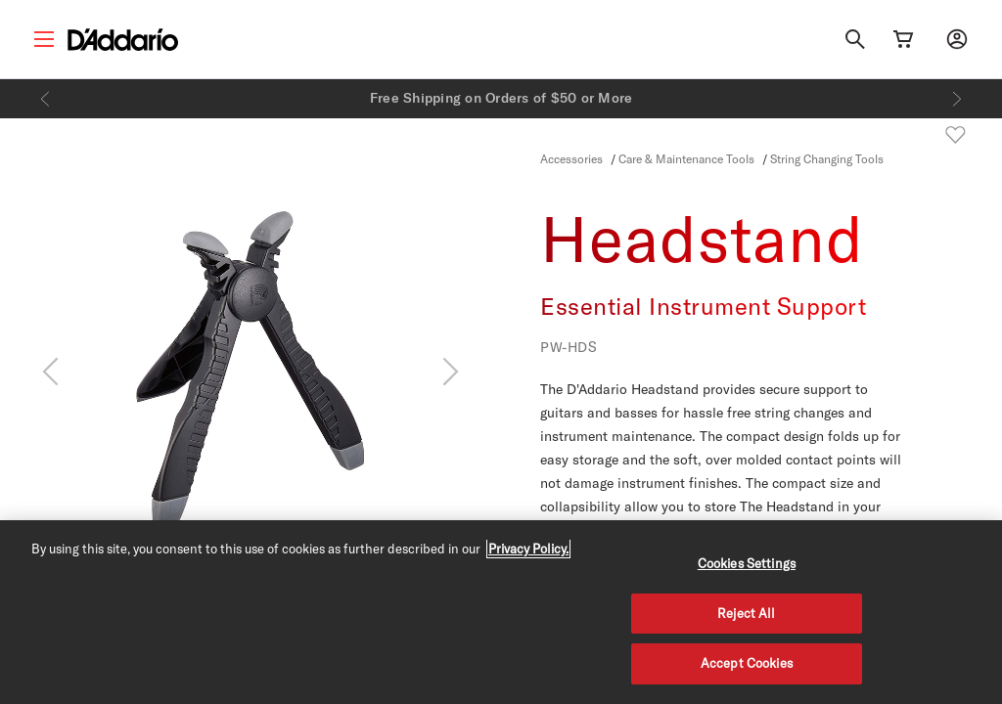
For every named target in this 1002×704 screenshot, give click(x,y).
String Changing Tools (827, 158)
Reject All (746, 613)
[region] (501, 612)
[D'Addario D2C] (123, 39)
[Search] (855, 39)
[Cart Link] (903, 39)
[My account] (957, 39)
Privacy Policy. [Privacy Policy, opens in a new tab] (528, 548)
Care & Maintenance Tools (687, 158)
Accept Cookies (747, 663)
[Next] (957, 98)
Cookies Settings (747, 563)
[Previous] (45, 98)
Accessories (571, 158)
